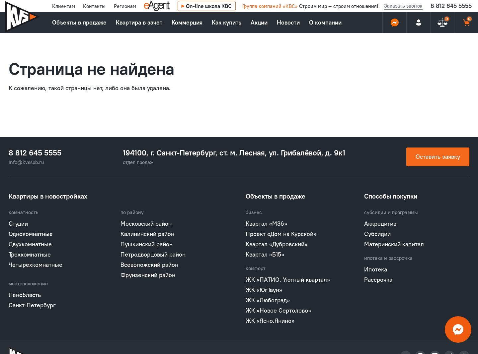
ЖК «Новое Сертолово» (278, 310)
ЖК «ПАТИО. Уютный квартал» (288, 279)
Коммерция (187, 22)
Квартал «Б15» (265, 254)
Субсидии (377, 234)
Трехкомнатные (30, 254)
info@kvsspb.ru (26, 162)
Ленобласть (25, 295)
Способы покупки (391, 196)
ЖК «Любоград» (268, 300)
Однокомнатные (31, 234)
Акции (259, 22)
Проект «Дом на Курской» (281, 234)
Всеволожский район (149, 264)
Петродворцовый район (153, 254)
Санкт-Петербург (32, 305)
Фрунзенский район (147, 275)
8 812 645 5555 (451, 6)
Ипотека (375, 269)
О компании (325, 22)
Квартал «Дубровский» (276, 244)
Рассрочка (378, 279)
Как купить (226, 22)
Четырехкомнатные (35, 264)
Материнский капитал (394, 244)
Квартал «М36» (266, 223)
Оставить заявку (438, 156)
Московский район (146, 223)
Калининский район (147, 234)
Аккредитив (380, 223)
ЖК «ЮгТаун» (264, 290)
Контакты (94, 6)
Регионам (125, 6)
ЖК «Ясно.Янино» (270, 320)
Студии (18, 223)
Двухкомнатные (30, 244)
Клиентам (63, 6)
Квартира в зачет (139, 22)
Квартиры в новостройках (48, 196)
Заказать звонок (403, 6)
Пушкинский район (146, 244)
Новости (288, 22)
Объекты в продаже (79, 22)
